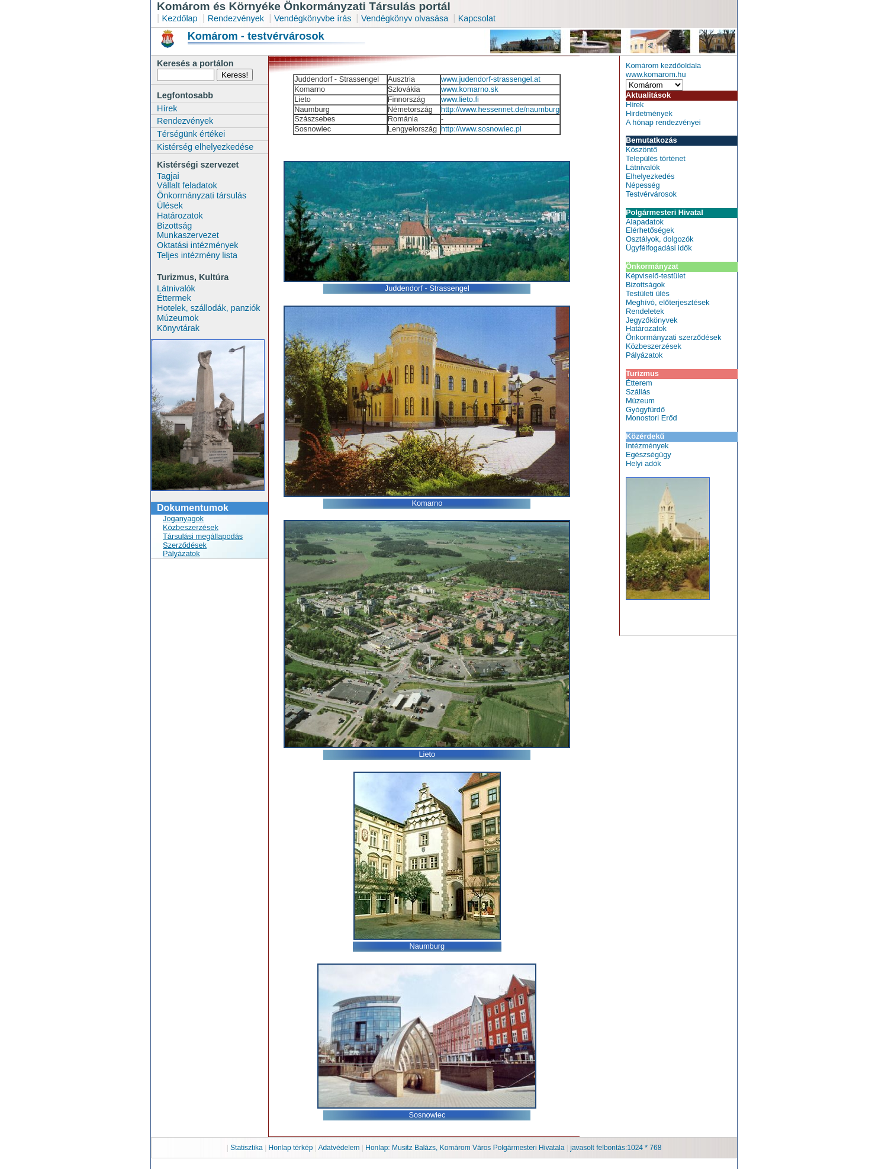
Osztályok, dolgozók (660, 239)
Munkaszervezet (188, 235)
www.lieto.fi (460, 99)
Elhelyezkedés (650, 176)
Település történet (656, 158)
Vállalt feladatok (187, 185)
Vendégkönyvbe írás (313, 18)
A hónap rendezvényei (663, 122)
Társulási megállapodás (203, 536)
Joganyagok (183, 518)
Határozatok (180, 215)
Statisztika (247, 1148)
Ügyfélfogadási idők (659, 247)
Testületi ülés (648, 293)
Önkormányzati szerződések (673, 337)
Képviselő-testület (656, 275)
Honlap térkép (292, 1148)
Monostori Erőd (651, 417)
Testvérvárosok (651, 194)
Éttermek (174, 298)
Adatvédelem (338, 1148)
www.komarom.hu (656, 74)
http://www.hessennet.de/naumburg (500, 109)
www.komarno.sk (469, 89)
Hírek (167, 108)
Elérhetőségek (650, 230)
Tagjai (168, 176)
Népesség (643, 185)
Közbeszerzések (190, 527)
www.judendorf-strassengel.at (490, 79)
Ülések (170, 205)
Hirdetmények (649, 113)
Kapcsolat (477, 18)
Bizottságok (645, 284)
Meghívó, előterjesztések (668, 302)
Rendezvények (236, 18)
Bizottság (174, 225)
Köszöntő (641, 149)
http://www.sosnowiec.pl (481, 128)
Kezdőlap (180, 18)
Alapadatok (645, 221)
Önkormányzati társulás (201, 195)
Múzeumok (177, 318)
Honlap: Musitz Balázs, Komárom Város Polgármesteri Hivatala (464, 1148)
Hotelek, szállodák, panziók (208, 308)
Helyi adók (643, 463)
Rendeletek (645, 311)
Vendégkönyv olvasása (406, 18)
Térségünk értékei (191, 134)
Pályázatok (181, 553)
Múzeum (640, 400)
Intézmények (647, 445)
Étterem (639, 382)
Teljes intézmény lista (197, 255)
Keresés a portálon (195, 63)
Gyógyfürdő (645, 409)
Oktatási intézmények (198, 245)
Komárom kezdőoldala (663, 65)
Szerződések (185, 545)
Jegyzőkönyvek (652, 320)
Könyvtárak (178, 328)
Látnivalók (176, 288)
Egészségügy (648, 454)
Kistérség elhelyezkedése (205, 147)
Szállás (638, 391)
